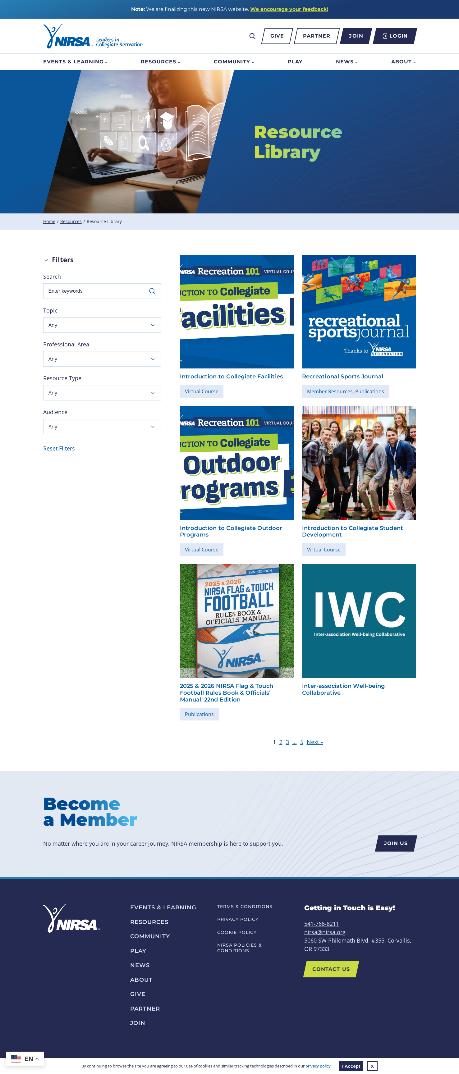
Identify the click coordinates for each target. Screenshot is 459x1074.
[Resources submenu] (179, 61)
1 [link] (274, 742)
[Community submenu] (253, 61)
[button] (102, 325)
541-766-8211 (321, 923)
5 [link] (301, 742)
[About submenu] (414, 61)
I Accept (351, 1066)
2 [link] (280, 742)
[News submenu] (356, 61)
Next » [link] (315, 742)
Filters (63, 259)
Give (277, 36)
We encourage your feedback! (289, 9)
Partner (317, 36)
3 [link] (287, 742)
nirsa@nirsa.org (325, 932)
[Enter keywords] (102, 291)
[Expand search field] (252, 36)
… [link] (294, 742)
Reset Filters (59, 448)
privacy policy (318, 1066)
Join (356, 36)
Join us (396, 843)
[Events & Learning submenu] (106, 61)
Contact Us (331, 969)
